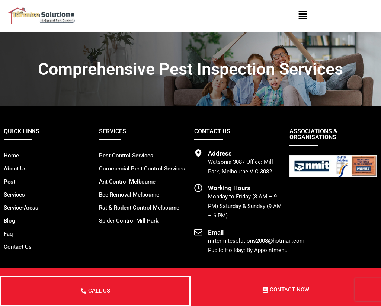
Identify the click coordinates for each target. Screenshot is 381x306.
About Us (15, 168)
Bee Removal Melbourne (129, 194)
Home (11, 155)
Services (14, 194)
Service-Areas (21, 207)
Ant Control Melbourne (127, 181)
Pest (9, 181)
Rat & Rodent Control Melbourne (139, 207)
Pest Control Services (126, 155)
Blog (9, 220)
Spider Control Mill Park (129, 220)
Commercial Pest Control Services (142, 168)
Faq (8, 233)
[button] (302, 15)
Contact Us (18, 246)
